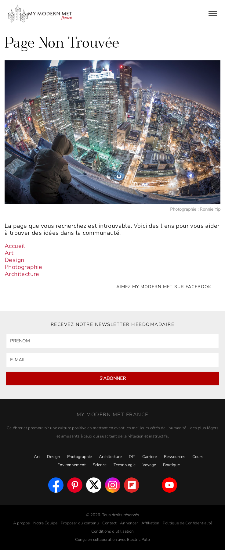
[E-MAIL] (112, 360)
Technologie (125, 465)
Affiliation (150, 523)
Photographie (23, 267)
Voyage (149, 465)
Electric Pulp (138, 539)
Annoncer (129, 523)
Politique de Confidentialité (187, 523)
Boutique (171, 465)
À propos (21, 523)
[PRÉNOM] (112, 341)
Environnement (71, 465)
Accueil (15, 246)
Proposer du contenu (80, 523)
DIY (132, 456)
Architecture (22, 274)
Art (9, 253)
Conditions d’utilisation (112, 531)
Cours (197, 456)
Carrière (149, 456)
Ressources (174, 456)
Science (100, 465)
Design (14, 260)
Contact (109, 523)
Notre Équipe (45, 523)
